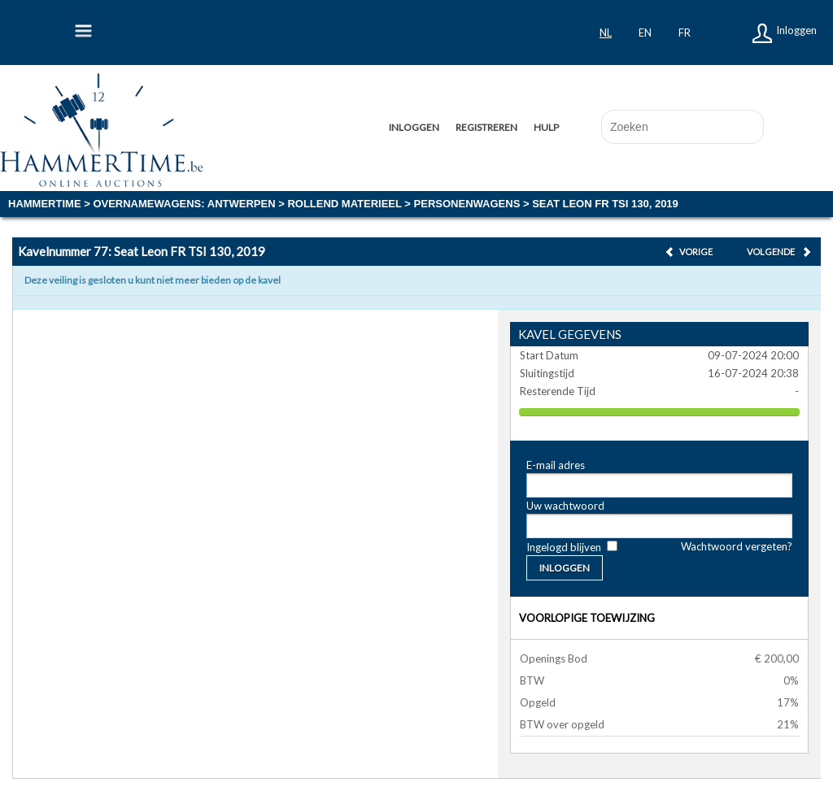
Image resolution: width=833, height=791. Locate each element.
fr (684, 32)
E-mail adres (555, 465)
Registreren (486, 127)
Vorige (696, 251)
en (645, 32)
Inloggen (796, 30)
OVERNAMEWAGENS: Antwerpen (184, 204)
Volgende (771, 251)
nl (606, 32)
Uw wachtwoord (565, 505)
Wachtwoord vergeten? (736, 546)
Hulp (546, 127)
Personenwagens (467, 204)
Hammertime (44, 204)
